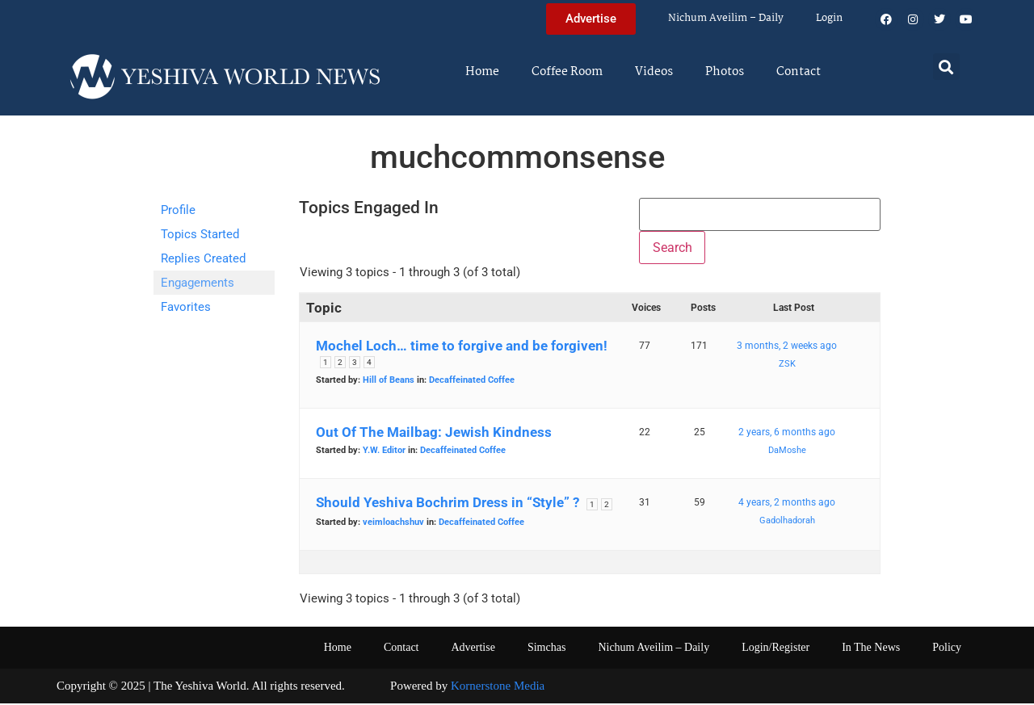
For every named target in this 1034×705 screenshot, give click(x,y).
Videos (654, 72)
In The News (871, 649)
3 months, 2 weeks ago (787, 347)
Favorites (186, 307)
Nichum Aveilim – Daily (726, 18)
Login (829, 18)
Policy (946, 649)
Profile (178, 210)
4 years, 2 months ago (786, 504)
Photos (724, 72)
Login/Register (775, 649)
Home (482, 72)
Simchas (546, 649)
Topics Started (200, 234)
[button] (946, 66)
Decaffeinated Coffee (472, 381)
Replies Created (203, 258)
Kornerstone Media (497, 687)
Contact (798, 72)
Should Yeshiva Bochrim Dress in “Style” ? (447, 504)
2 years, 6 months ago (786, 433)
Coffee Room (567, 72)
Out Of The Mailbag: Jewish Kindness (434, 434)
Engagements (197, 282)
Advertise (472, 649)
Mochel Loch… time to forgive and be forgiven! (461, 347)
